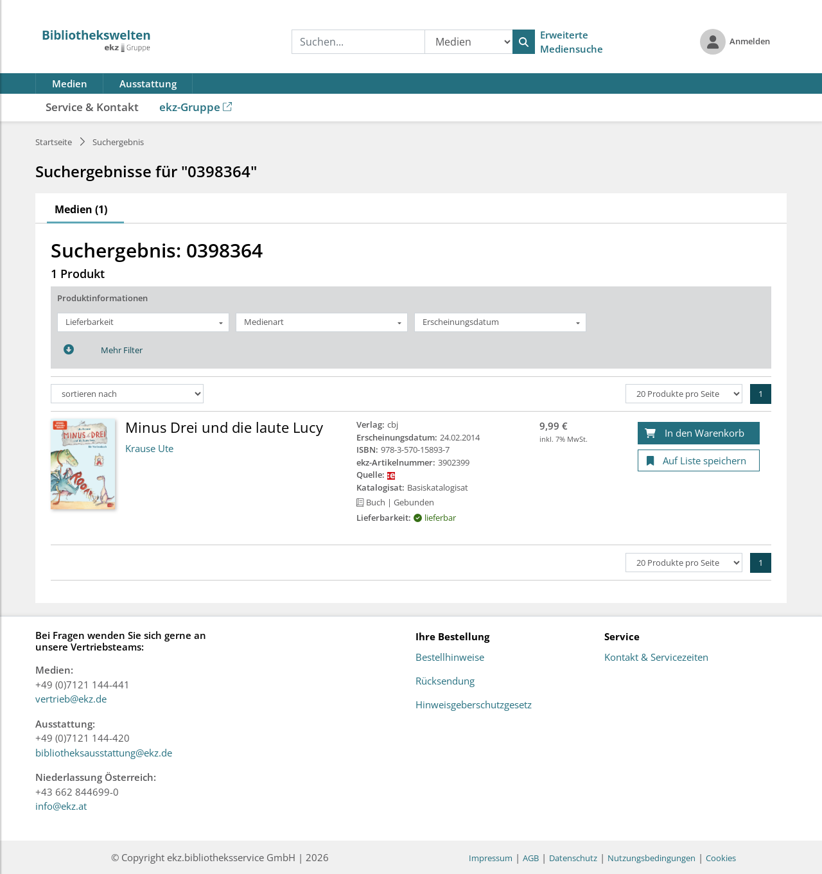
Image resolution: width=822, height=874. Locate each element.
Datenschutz (573, 858)
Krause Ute (149, 448)
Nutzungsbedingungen (651, 858)
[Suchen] (523, 42)
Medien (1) (81, 209)
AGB (531, 858)
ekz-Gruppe (195, 107)
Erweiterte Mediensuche (571, 42)
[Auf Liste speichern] (699, 461)
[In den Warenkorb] (699, 433)
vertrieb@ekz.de (71, 698)
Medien (69, 83)
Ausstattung (148, 83)
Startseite (53, 142)
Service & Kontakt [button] (92, 107)
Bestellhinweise (449, 657)
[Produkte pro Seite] (683, 393)
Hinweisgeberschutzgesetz (473, 705)
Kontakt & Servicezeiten (656, 657)
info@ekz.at (61, 806)
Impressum (490, 858)
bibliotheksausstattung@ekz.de (103, 752)
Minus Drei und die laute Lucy (224, 427)
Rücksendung (445, 681)
